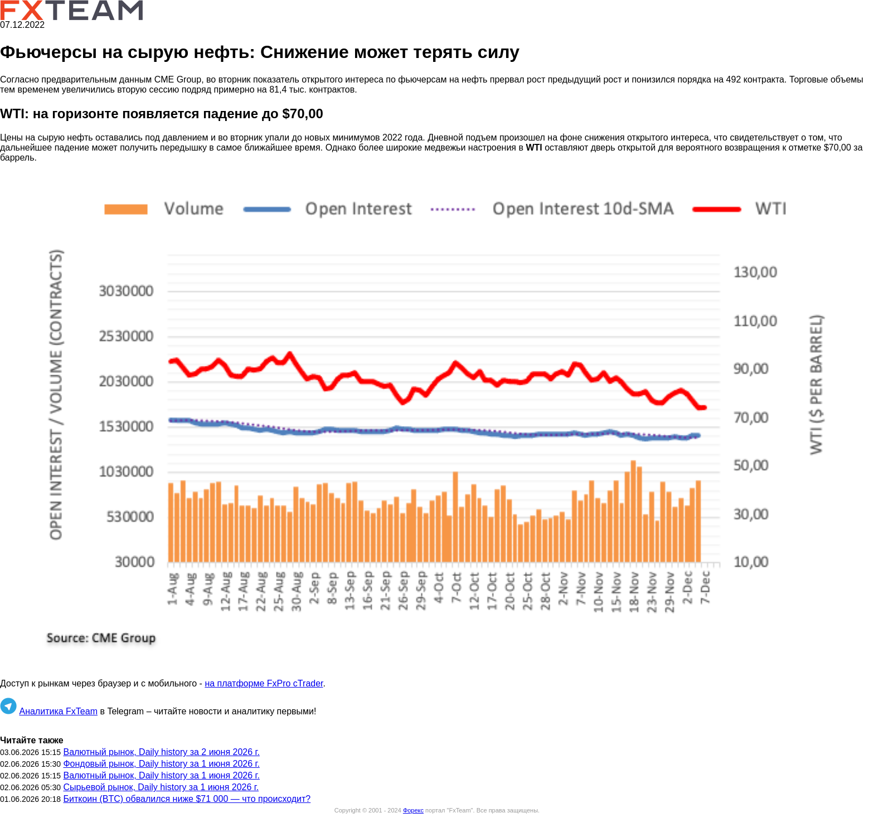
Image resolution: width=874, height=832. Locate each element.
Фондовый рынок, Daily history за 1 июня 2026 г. (161, 763)
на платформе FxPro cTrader (264, 683)
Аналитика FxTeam (58, 711)
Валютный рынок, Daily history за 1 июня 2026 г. (161, 775)
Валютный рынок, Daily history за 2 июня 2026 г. (161, 752)
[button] (437, 421)
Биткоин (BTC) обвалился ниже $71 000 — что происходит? (186, 799)
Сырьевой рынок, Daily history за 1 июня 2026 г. (161, 787)
